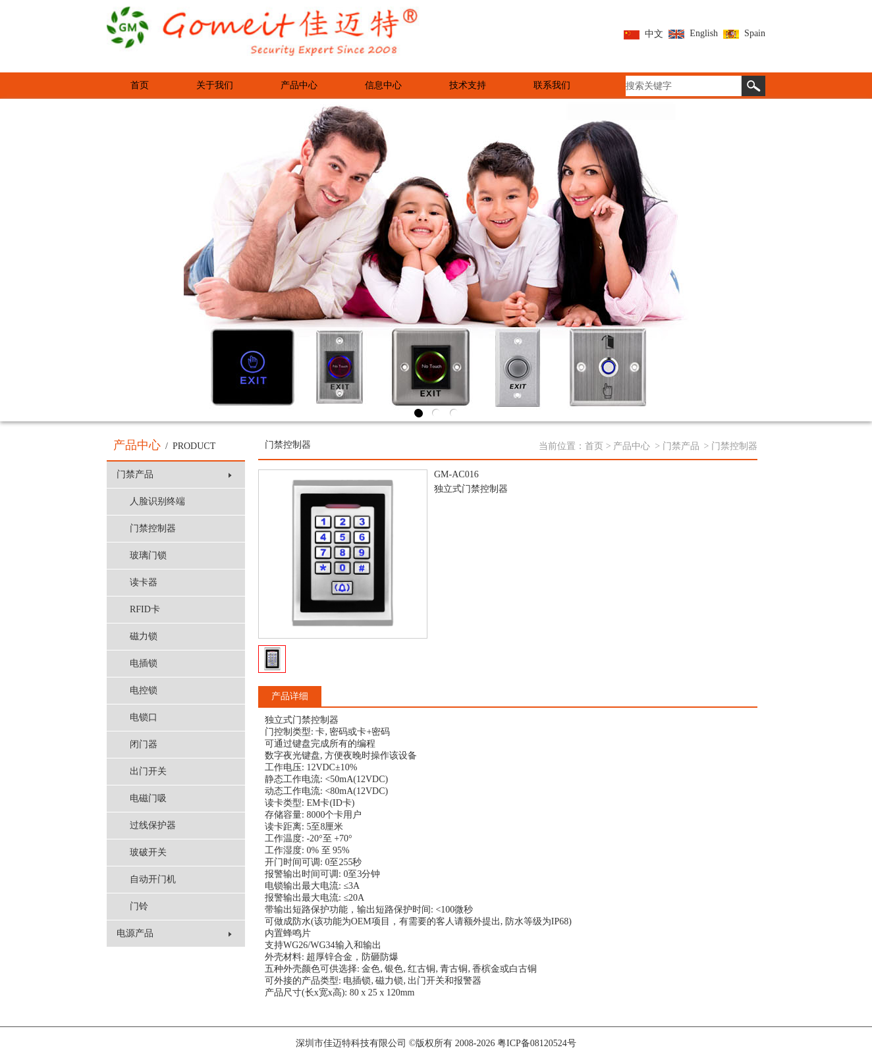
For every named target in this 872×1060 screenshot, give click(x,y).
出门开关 (148, 771)
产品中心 (299, 85)
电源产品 (174, 933)
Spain (744, 33)
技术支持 (467, 85)
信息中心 (383, 85)
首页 (139, 85)
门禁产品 (174, 474)
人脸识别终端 (157, 501)
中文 (643, 34)
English (693, 33)
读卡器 (143, 582)
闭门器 (143, 744)
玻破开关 (148, 852)
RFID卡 (145, 609)
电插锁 (143, 663)
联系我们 (551, 85)
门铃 (139, 906)
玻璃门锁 (148, 555)
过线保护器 (153, 825)
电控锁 (143, 690)
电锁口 (143, 717)
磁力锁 (143, 636)
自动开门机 (153, 879)
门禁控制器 (153, 528)
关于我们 (214, 85)
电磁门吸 (148, 798)
